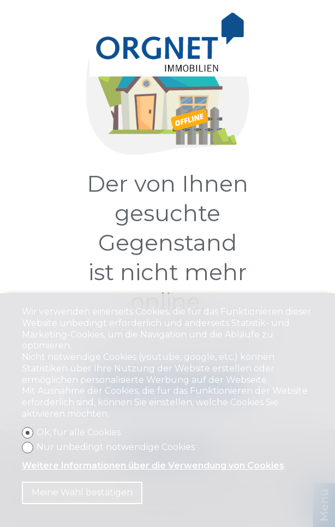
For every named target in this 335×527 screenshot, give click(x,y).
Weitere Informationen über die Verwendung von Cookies (153, 465)
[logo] (167, 43)
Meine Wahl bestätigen (82, 492)
